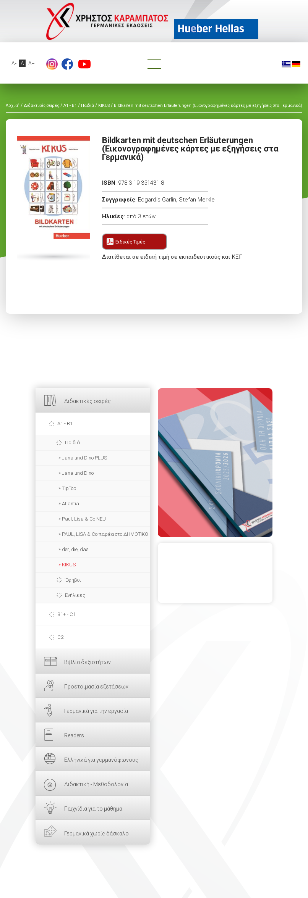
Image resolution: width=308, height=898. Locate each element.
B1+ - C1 (66, 614)
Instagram (52, 64)
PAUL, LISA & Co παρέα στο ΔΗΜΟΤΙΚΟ (105, 534)
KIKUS (69, 564)
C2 (60, 637)
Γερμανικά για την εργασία (96, 711)
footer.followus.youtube (84, 64)
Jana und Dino (78, 473)
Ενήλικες (75, 595)
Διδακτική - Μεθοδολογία (96, 784)
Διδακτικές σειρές (87, 401)
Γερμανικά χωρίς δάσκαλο (96, 833)
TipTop (69, 488)
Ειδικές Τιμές (130, 242)
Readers (74, 735)
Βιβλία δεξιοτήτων (87, 662)
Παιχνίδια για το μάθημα (93, 809)
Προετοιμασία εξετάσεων (96, 687)
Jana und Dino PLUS (84, 458)
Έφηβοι (73, 580)
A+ (31, 63)
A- (13, 63)
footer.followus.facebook (67, 64)
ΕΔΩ (215, 462)
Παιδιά (72, 442)
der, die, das (75, 549)
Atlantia (70, 503)
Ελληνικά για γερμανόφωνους (101, 760)
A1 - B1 (65, 423)
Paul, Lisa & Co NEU (84, 519)
